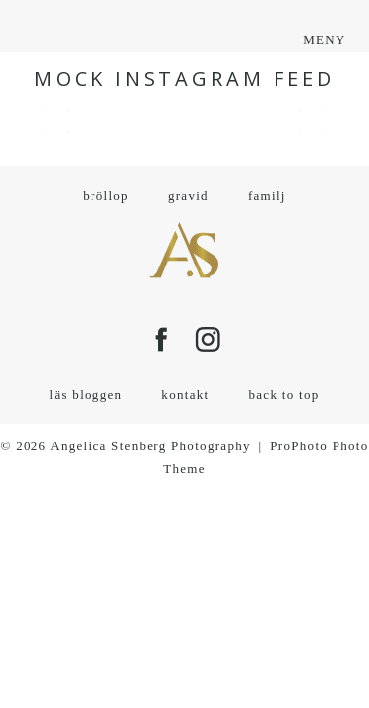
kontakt (185, 394)
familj (267, 195)
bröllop (106, 195)
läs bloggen (85, 394)
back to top (283, 394)
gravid (188, 195)
